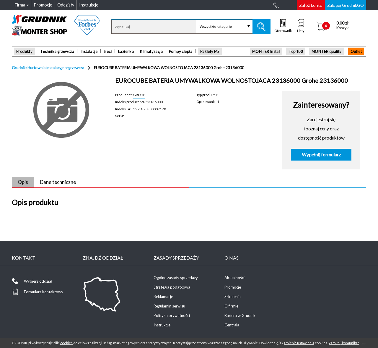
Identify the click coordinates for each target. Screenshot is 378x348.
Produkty (24, 51)
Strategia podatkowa (172, 287)
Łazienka (126, 51)
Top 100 (296, 51)
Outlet (356, 51)
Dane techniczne (58, 182)
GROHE (139, 95)
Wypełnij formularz (321, 154)
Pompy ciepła (181, 51)
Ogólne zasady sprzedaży (176, 277)
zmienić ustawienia (299, 343)
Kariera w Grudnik (239, 315)
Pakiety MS (209, 51)
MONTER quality (327, 51)
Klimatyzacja (151, 51)
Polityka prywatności (172, 315)
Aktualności (234, 277)
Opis (23, 182)
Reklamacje (163, 296)
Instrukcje (162, 325)
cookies (66, 343)
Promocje (232, 287)
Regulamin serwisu (169, 306)
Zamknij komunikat (344, 343)
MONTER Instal (266, 51)
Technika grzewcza (57, 51)
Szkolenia (232, 296)
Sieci (108, 51)
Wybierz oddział (38, 281)
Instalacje (88, 51)
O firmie (231, 306)
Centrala (231, 325)
